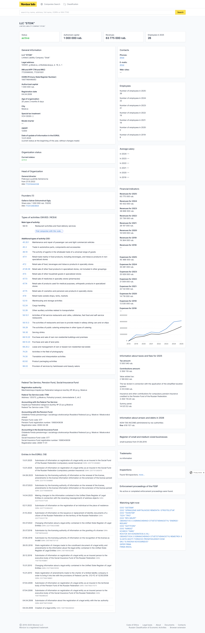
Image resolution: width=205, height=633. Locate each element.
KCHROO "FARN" (127, 531)
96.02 (25, 366)
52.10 (25, 301)
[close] (203, 472)
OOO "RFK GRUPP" (128, 518)
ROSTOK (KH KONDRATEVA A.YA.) (134, 534)
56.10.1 (26, 315)
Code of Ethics (132, 625)
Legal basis (147, 625)
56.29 (25, 327)
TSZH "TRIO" (125, 515)
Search (180, 12)
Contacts (182, 625)
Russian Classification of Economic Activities (147, 627)
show (122, 57)
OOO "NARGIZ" (126, 528)
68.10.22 (26, 337)
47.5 (24, 274)
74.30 (25, 356)
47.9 (24, 296)
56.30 (25, 332)
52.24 (25, 305)
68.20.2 (26, 347)
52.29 (25, 310)
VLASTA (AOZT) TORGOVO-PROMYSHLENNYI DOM (142, 539)
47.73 (25, 279)
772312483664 (32, 206)
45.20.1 (26, 242)
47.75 (25, 291)
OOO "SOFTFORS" (128, 526)
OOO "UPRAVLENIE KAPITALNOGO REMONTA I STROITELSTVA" (147, 510)
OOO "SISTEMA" (127, 508)
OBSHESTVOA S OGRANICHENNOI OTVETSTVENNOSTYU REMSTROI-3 (151, 536)
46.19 (25, 252)
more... (142, 475)
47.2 (24, 264)
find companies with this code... (49, 231)
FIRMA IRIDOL (126, 547)
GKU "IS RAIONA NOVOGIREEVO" (134, 541)
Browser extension (178, 627)
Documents (169, 625)
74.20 (25, 351)
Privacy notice (198, 472)
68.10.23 (26, 342)
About (158, 625)
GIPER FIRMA (125, 544)
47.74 (25, 283)
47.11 (25, 257)
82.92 (25, 361)
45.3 (25, 247)
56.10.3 (26, 322)
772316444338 (32, 184)
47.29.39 (26, 269)
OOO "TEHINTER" (127, 513)
